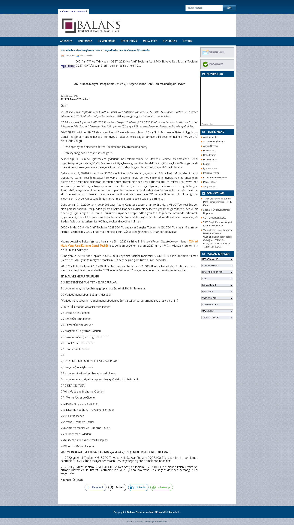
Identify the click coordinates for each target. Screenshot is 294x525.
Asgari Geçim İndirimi (214, 141)
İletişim (206, 164)
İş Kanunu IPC (210, 168)
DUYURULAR (170, 41)
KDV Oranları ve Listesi (215, 177)
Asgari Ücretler (210, 146)
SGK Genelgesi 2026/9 (214, 217)
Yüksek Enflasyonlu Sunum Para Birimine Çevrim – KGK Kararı (217, 202)
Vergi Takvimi (209, 186)
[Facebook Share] (95, 487)
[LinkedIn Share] (138, 487)
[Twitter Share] (117, 487)
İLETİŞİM (187, 41)
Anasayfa (66, 41)
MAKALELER (150, 41)
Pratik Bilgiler (209, 182)
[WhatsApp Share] (161, 487)
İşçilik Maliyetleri (211, 173)
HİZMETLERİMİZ (106, 41)
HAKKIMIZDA (85, 41)
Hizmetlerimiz (210, 159)
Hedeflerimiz (209, 155)
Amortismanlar (210, 137)
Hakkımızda (209, 150)
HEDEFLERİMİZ (129, 41)
